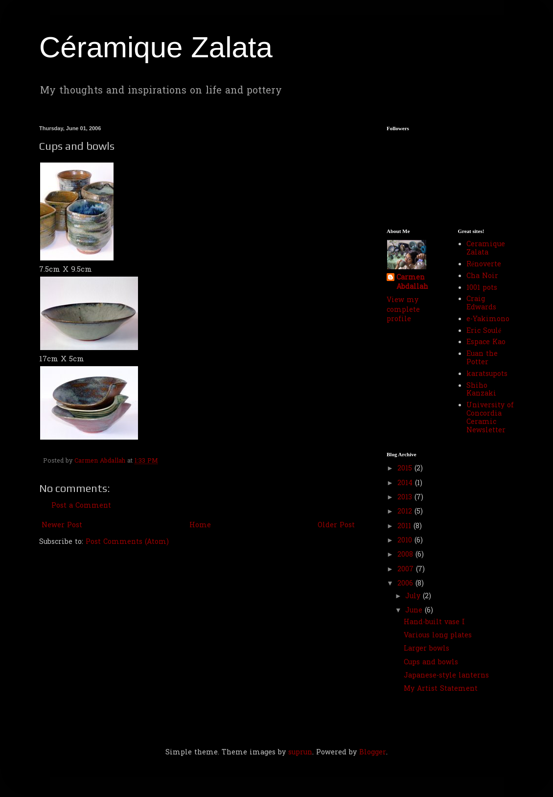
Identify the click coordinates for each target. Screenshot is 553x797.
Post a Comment (81, 506)
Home (200, 525)
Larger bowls (426, 649)
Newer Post (62, 525)
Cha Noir (482, 276)
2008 (406, 555)
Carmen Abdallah (412, 282)
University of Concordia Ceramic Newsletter (490, 417)
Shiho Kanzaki (481, 390)
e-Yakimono (487, 319)
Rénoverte (483, 264)
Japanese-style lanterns (446, 676)
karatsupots (486, 374)
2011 (405, 526)
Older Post (336, 525)
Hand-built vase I (434, 622)
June (415, 611)
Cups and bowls (431, 662)
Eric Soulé (483, 331)
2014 (406, 483)
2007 (406, 569)
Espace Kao (486, 342)
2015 (406, 469)
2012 (406, 512)
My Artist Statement (441, 689)
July (414, 596)
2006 (406, 584)
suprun (300, 753)
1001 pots (481, 288)
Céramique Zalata (156, 47)
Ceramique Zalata (485, 248)
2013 (406, 497)
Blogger (372, 753)
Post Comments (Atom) (127, 542)
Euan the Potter (482, 358)
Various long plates (438, 636)
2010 (406, 541)
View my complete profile (403, 310)
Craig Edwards (481, 303)
